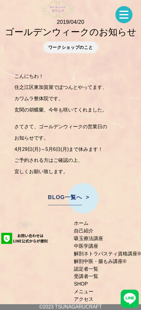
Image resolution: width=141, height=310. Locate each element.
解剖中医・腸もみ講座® (100, 261)
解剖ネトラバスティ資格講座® (107, 253)
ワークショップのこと (70, 47)
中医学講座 (86, 246)
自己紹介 (83, 230)
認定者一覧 (86, 269)
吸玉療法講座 (88, 238)
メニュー (83, 291)
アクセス (83, 299)
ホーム (81, 223)
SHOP (81, 283)
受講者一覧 (86, 276)
